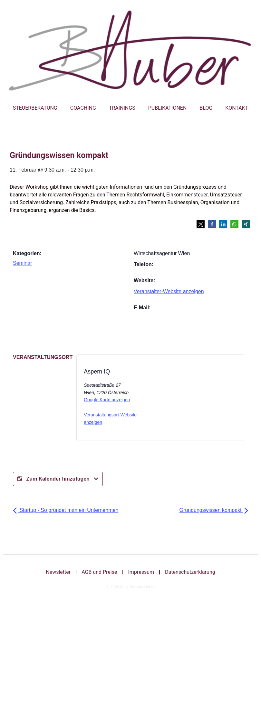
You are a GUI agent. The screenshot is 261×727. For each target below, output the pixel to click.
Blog (205, 108)
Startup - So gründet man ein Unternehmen (65, 510)
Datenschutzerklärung (190, 572)
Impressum (141, 572)
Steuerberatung (35, 108)
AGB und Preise (99, 572)
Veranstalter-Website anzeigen (169, 291)
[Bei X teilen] (185, 400)
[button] (201, 224)
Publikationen (167, 108)
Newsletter (58, 572)
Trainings (122, 108)
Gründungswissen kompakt (213, 510)
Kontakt (236, 108)
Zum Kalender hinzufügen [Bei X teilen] (58, 479)
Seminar (22, 263)
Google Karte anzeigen (107, 399)
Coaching (83, 108)
